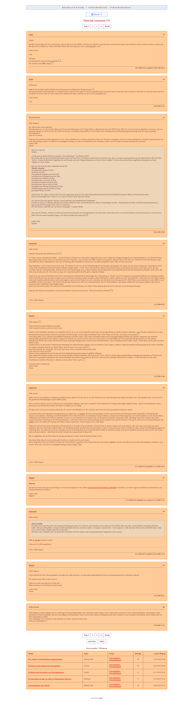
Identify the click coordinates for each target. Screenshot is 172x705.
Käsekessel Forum (73, 7)
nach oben (92, 641)
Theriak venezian (94, 20)
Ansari (31, 316)
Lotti (31, 35)
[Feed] (107, 26)
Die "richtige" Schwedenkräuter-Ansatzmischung (45, 659)
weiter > (102, 641)
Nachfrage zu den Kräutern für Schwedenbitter (44, 666)
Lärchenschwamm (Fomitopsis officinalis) (102, 488)
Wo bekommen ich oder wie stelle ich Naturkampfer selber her (49, 679)
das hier (37, 540)
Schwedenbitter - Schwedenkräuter (110, 7)
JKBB (101, 698)
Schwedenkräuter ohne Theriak (39, 685)
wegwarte (33, 243)
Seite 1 (86, 26)
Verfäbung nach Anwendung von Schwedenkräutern (46, 672)
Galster (82, 414)
